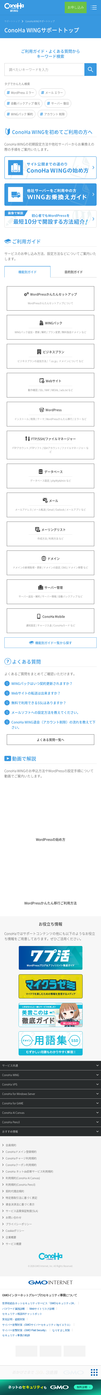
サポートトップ (12, 21)
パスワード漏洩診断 (13, 1308)
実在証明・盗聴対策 (13, 1319)
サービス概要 (13, 1244)
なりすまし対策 (61, 1330)
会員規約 (11, 1145)
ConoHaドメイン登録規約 (21, 1152)
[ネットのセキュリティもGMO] (50, 1387)
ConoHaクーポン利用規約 (21, 1165)
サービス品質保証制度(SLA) (22, 1211)
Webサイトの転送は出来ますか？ (36, 693)
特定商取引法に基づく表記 (21, 1198)
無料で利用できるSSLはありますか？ (38, 702)
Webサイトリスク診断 (42, 1308)
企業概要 (11, 1237)
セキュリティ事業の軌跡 (16, 1335)
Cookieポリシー (15, 1231)
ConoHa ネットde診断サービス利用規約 (29, 1171)
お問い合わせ (13, 1218)
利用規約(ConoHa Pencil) (20, 1185)
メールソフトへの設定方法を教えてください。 (45, 712)
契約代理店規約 (15, 1191)
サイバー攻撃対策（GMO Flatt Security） (25, 1330)
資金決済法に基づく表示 (20, 1204)
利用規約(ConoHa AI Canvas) (23, 1178)
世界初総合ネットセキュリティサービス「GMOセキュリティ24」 (39, 1303)
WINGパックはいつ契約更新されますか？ (42, 683)
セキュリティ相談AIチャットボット (22, 1313)
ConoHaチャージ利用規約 (21, 1158)
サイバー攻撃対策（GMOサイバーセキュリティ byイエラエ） (37, 1324)
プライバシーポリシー (19, 1224)
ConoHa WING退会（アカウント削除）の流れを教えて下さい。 (53, 725)
